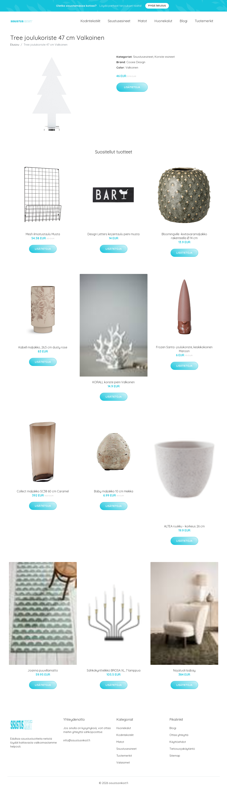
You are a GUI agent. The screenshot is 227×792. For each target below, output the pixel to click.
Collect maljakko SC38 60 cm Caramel (43, 494)
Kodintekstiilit (90, 22)
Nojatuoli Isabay (184, 673)
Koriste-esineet (165, 59)
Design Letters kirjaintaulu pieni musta (113, 237)
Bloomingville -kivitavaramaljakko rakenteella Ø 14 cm (184, 238)
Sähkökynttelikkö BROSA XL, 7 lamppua (113, 673)
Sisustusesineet (119, 22)
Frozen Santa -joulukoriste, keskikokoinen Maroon (184, 351)
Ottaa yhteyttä (178, 737)
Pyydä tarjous (157, 5)
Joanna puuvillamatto (43, 673)
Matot (142, 22)
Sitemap (174, 758)
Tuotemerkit (204, 22)
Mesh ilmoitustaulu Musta (43, 237)
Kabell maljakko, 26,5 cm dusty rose (42, 350)
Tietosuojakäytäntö (182, 751)
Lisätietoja (132, 89)
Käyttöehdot (177, 744)
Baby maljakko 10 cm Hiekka (113, 494)
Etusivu (14, 47)
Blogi (183, 22)
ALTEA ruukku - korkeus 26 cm (184, 529)
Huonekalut (163, 22)
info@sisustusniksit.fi (76, 743)
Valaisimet (123, 765)
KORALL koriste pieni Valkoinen (113, 385)
